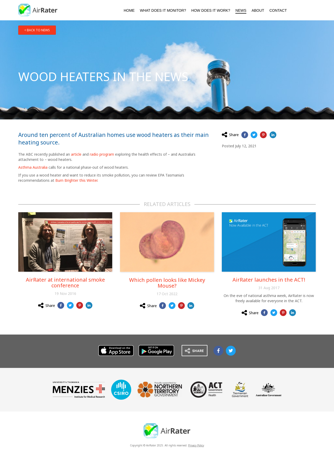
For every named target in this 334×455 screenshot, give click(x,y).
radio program (102, 154)
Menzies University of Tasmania (79, 389)
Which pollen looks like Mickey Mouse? (167, 282)
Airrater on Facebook (218, 351)
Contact (278, 10)
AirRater (38, 10)
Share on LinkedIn (272, 134)
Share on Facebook (244, 134)
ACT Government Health (206, 389)
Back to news (38, 30)
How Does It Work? (210, 10)
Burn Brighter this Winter (76, 180)
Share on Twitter (254, 134)
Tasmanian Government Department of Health (240, 389)
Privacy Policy (196, 445)
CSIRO (121, 390)
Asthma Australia (32, 167)
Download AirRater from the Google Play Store (310, 10)
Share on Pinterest (263, 134)
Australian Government (268, 389)
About (258, 10)
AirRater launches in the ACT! (268, 279)
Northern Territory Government (160, 389)
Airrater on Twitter (231, 351)
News (240, 10)
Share (230, 134)
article (76, 154)
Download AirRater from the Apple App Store (297, 10)
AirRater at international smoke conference (65, 282)
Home (129, 10)
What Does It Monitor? (163, 10)
